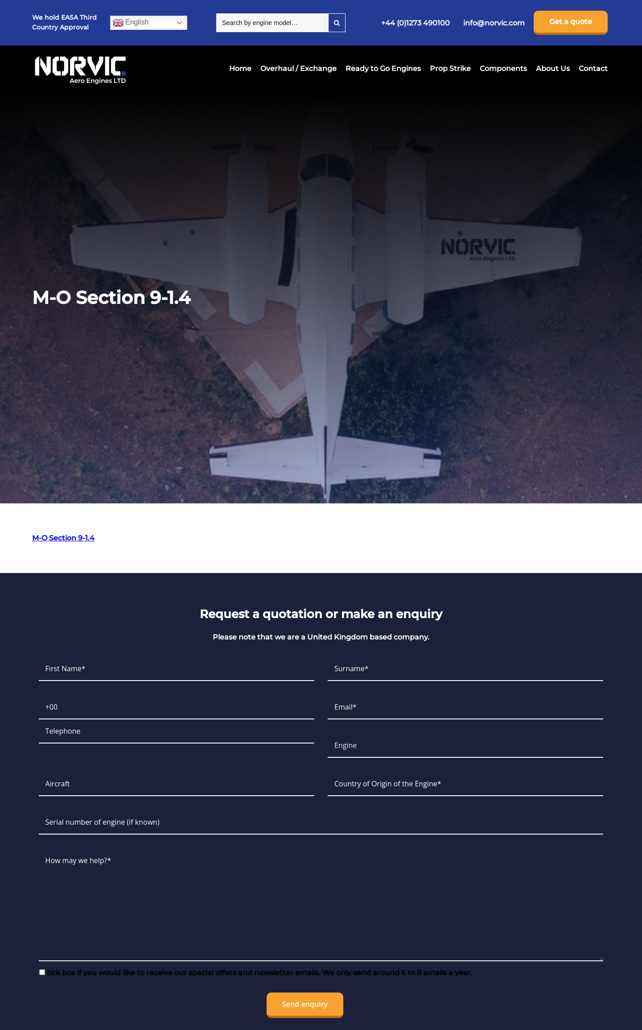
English (131, 22)
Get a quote (570, 21)
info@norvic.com (494, 23)
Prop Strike (450, 68)
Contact (593, 68)
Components (503, 68)
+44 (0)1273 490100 (415, 23)
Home (240, 68)
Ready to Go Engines (383, 68)
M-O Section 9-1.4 (63, 538)
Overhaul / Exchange (298, 68)
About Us (553, 68)
